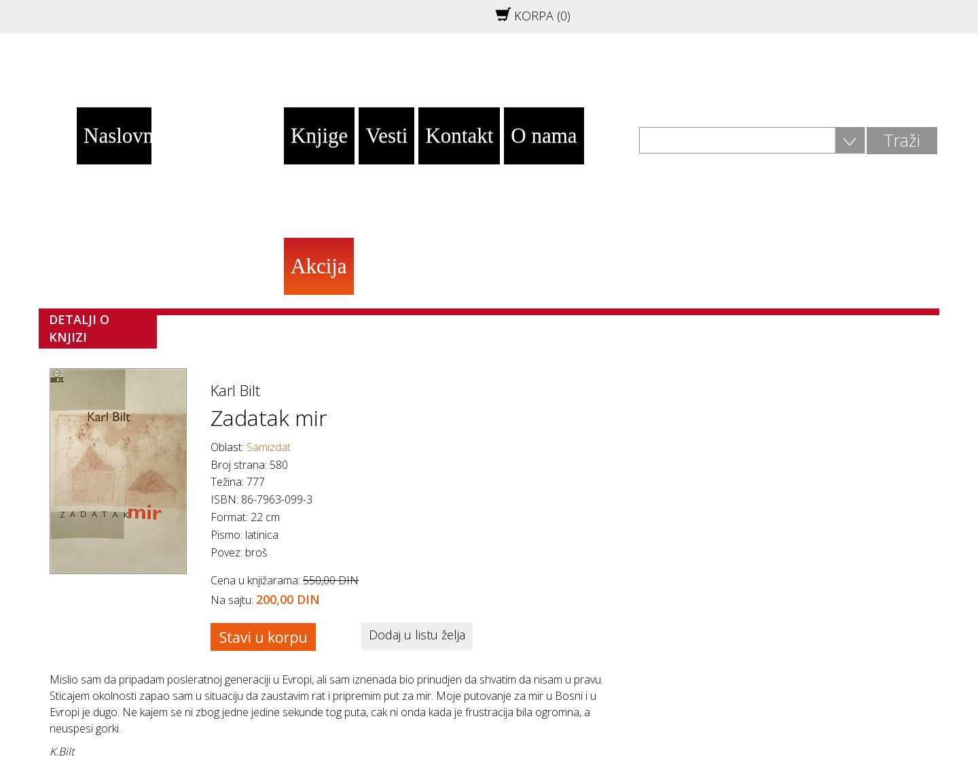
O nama (544, 135)
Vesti (386, 135)
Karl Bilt (235, 390)
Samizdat (269, 447)
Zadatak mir (269, 417)
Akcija (319, 266)
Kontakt (459, 135)
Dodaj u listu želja (417, 634)
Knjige (319, 135)
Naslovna (117, 135)
